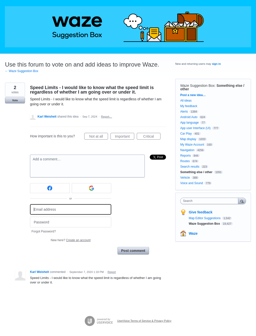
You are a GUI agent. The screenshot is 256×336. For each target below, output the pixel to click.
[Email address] (70, 209)
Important (124, 137)
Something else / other (196, 172)
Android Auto (189, 117)
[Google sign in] (92, 188)
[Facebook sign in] (50, 188)
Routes (185, 161)
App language (189, 122)
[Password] (70, 222)
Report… (106, 116)
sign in (216, 63)
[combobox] (210, 201)
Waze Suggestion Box (197, 86)
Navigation (187, 150)
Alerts (184, 111)
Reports (185, 155)
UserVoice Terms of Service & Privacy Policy (144, 320)
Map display (188, 139)
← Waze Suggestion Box (21, 71)
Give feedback (200, 212)
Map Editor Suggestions (205, 218)
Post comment (133, 251)
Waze (193, 233)
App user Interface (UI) (195, 128)
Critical (151, 137)
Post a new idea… (193, 95)
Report (112, 271)
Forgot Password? (44, 231)
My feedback (188, 106)
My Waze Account (192, 144)
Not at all (98, 137)
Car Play (186, 133)
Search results (190, 166)
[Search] (242, 201)
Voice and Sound (191, 183)
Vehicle (185, 177)
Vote (15, 100)
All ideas (186, 100)
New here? (70, 240)
